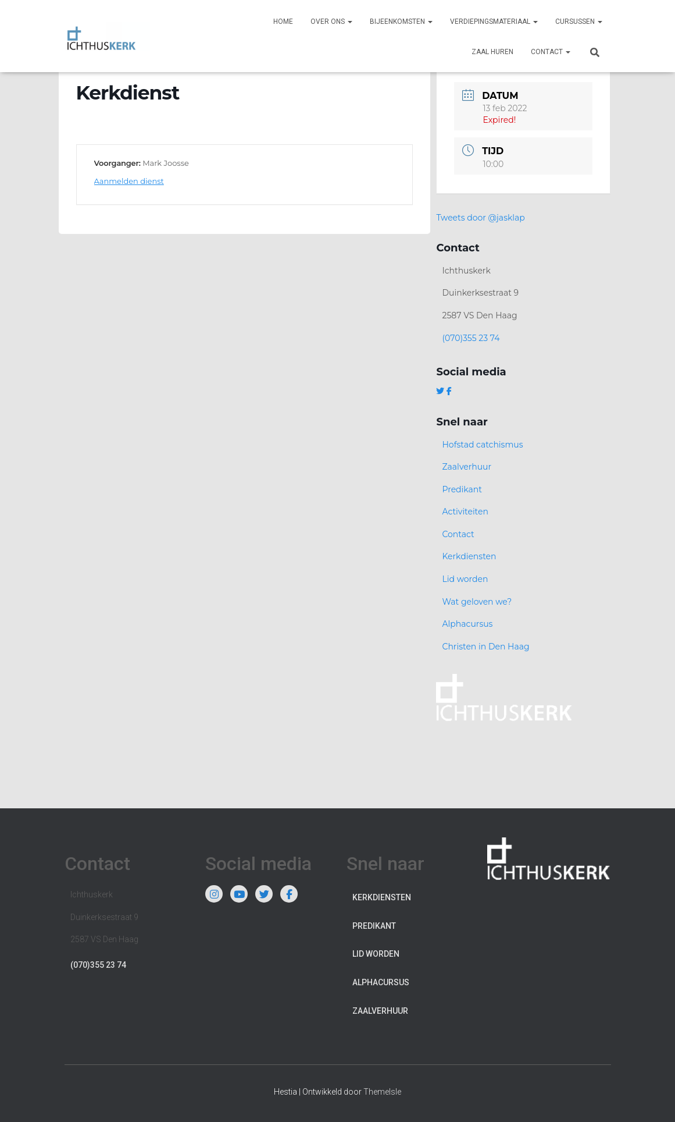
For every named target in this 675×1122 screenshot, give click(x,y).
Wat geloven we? (477, 601)
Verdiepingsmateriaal (494, 21)
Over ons (331, 21)
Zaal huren (492, 52)
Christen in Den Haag (485, 646)
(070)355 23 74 (470, 338)
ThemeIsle (382, 1091)
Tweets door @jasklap (480, 217)
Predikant (462, 489)
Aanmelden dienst (129, 181)
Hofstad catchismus (482, 444)
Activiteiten (465, 511)
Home (283, 21)
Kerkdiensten (469, 556)
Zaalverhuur (466, 466)
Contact (550, 52)
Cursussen (578, 21)
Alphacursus (467, 624)
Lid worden (465, 579)
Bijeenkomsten (401, 21)
